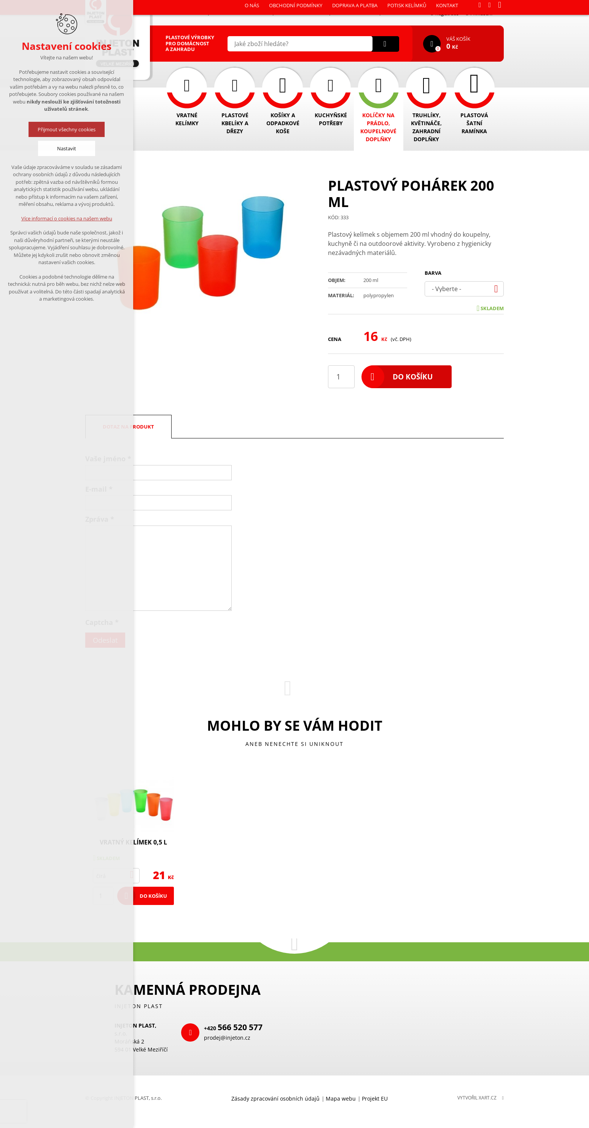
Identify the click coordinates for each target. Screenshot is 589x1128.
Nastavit (66, 148)
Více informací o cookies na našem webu (66, 218)
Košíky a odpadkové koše (282, 123)
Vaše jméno (108, 458)
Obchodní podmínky (241, 13)
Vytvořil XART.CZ (477, 1098)
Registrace (444, 13)
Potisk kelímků (355, 13)
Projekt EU (375, 1098)
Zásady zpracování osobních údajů (275, 1098)
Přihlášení (479, 13)
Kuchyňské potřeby (331, 119)
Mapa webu (341, 1098)
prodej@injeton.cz (227, 1037)
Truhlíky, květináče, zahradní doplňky (426, 127)
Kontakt (397, 13)
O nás (196, 13)
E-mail (99, 489)
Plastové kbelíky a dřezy (234, 123)
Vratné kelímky (187, 119)
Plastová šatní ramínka (474, 123)
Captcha (102, 622)
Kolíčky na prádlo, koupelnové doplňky (378, 127)
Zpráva (99, 519)
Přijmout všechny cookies (67, 129)
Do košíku (413, 377)
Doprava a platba (302, 13)
